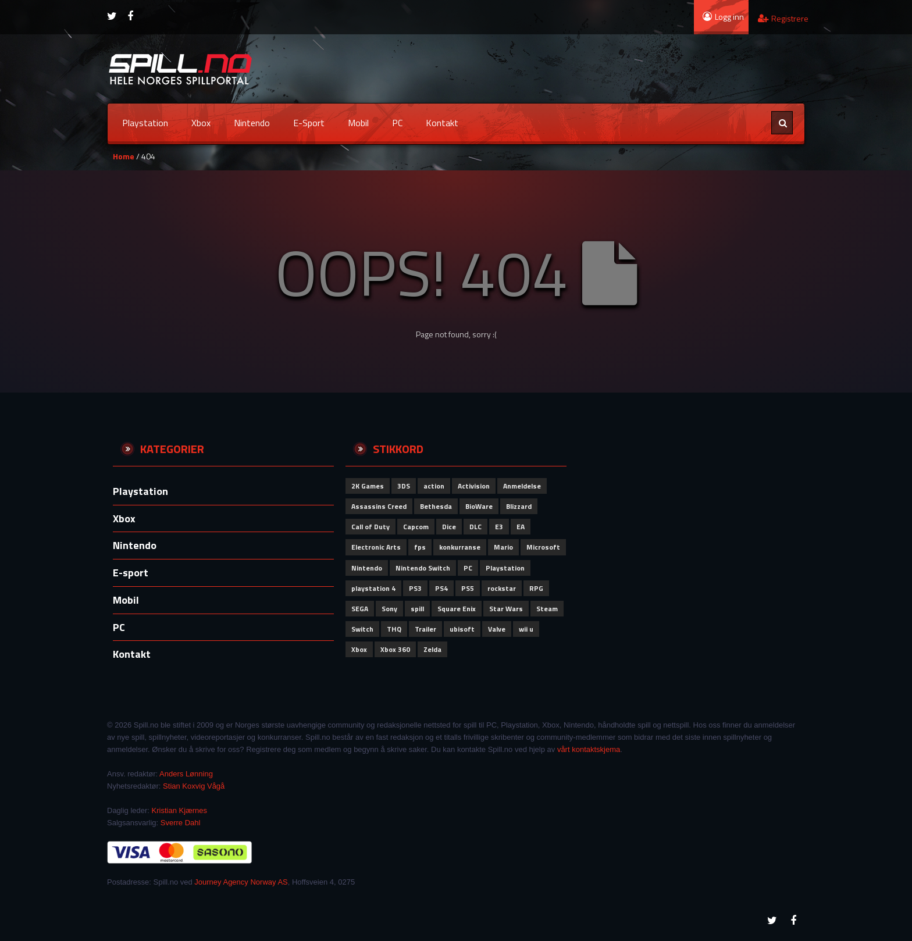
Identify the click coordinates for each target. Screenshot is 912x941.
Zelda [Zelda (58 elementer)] (432, 649)
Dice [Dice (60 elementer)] (449, 526)
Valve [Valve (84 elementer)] (496, 629)
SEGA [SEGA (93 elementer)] (359, 608)
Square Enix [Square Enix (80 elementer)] (456, 608)
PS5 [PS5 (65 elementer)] (467, 588)
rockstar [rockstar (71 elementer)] (501, 588)
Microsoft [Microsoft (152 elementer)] (543, 547)
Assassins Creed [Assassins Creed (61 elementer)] (379, 506)
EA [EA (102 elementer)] (520, 526)
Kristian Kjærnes (179, 810)
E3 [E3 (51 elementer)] (499, 526)
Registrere (783, 18)
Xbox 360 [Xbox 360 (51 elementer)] (395, 649)
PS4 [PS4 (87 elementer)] (441, 588)
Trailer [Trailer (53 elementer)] (425, 629)
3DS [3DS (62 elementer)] (403, 485)
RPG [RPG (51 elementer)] (536, 588)
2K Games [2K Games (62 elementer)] (367, 485)
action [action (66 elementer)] (433, 485)
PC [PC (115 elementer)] (468, 567)
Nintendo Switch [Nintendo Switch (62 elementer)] (423, 567)
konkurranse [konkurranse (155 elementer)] (459, 547)
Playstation (145, 123)
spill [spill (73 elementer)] (417, 608)
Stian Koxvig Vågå (194, 786)
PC (397, 123)
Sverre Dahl (181, 822)
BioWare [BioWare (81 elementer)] (479, 506)
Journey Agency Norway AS (240, 882)
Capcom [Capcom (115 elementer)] (416, 526)
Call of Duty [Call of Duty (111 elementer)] (370, 526)
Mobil (358, 123)
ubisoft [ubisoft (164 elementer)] (462, 629)
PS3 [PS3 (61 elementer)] (415, 588)
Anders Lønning (186, 773)
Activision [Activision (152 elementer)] (474, 485)
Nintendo (252, 123)
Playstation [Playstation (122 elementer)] (505, 567)
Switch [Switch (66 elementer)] (362, 629)
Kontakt (442, 123)
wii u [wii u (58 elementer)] (526, 629)
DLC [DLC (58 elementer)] (475, 526)
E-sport (309, 123)
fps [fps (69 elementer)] (420, 547)
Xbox (201, 123)
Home (123, 156)
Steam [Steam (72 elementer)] (547, 608)
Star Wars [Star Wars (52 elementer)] (506, 608)
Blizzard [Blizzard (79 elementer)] (519, 506)
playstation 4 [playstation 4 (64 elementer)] (373, 588)
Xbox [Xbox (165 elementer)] (359, 649)
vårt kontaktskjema (588, 749)
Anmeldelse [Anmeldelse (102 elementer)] (522, 485)
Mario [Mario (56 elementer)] (503, 547)
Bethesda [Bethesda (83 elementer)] (436, 506)
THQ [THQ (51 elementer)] (394, 629)
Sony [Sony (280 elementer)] (389, 608)
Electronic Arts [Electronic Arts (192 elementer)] (376, 547)
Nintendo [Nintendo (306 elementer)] (366, 567)
